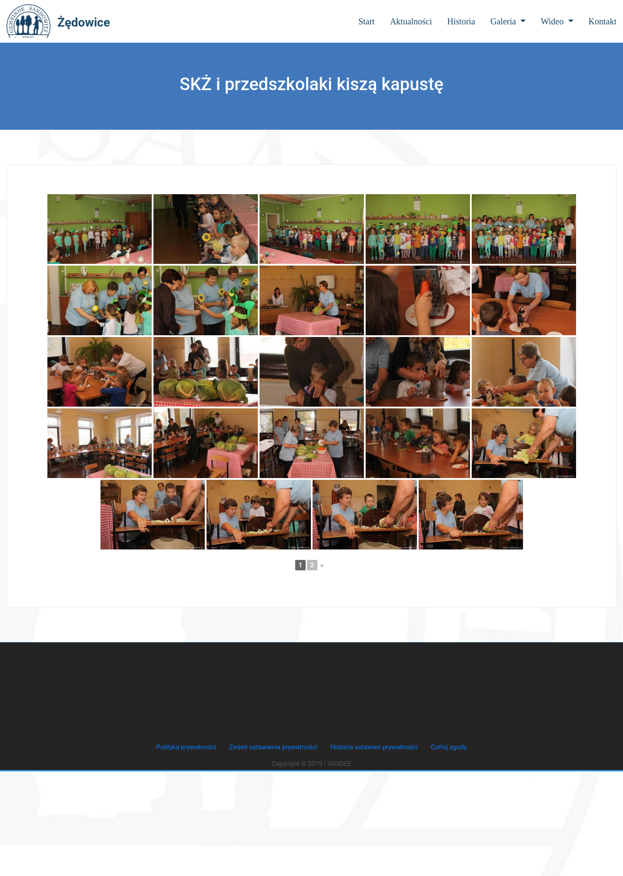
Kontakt (602, 21)
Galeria (508, 21)
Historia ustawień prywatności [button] (374, 747)
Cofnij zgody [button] (449, 747)
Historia (461, 21)
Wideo (557, 21)
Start (366, 21)
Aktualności (411, 21)
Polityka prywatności (186, 747)
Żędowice (83, 22)
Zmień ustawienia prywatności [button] (273, 747)
